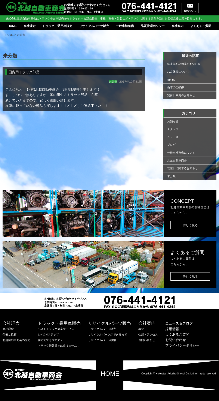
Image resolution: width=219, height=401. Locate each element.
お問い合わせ (190, 11)
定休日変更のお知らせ (181, 95)
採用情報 (172, 329)
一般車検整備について (181, 152)
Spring (171, 79)
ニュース (172, 137)
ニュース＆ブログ (179, 323)
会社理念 (30, 26)
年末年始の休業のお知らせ (184, 64)
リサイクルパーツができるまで (107, 334)
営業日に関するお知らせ (182, 168)
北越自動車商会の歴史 (16, 340)
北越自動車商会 (177, 160)
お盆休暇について (178, 71)
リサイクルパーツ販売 (94, 26)
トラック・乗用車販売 (57, 26)
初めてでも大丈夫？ (50, 340)
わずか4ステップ (48, 334)
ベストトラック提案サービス (56, 329)
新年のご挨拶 (175, 87)
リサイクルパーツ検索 (102, 340)
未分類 (171, 176)
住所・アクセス (148, 334)
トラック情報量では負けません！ (59, 345)
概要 (141, 329)
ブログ (171, 144)
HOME (12, 26)
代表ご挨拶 (9, 334)
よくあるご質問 (200, 26)
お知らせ (172, 121)
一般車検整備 (125, 26)
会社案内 (177, 26)
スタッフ (172, 129)
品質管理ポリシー (153, 26)
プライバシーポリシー (182, 345)
